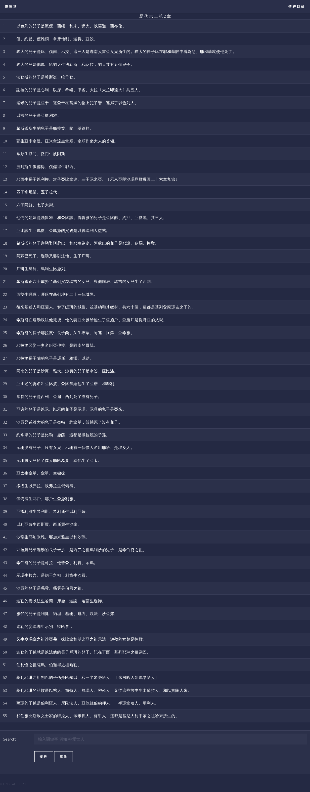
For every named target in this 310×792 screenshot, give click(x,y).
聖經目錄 (296, 6)
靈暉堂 (11, 6)
